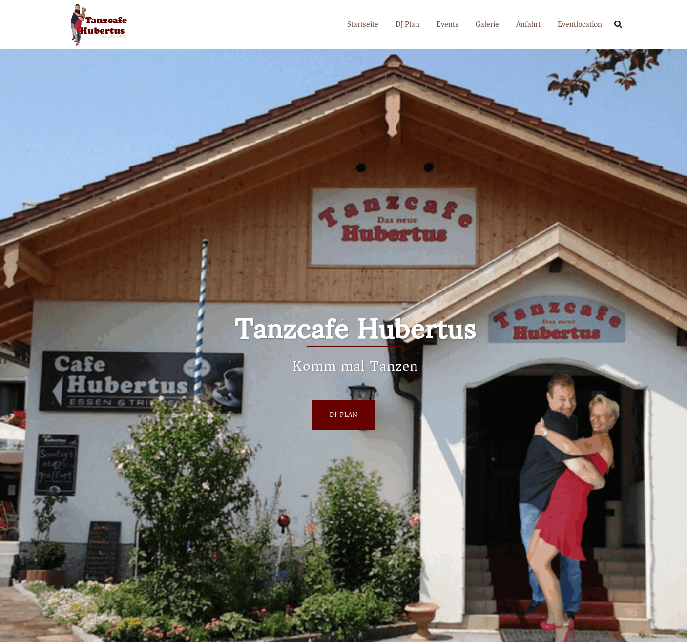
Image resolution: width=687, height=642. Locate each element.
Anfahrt (528, 24)
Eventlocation (580, 24)
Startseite (362, 24)
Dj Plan (344, 415)
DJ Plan (407, 24)
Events (447, 24)
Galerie (487, 24)
